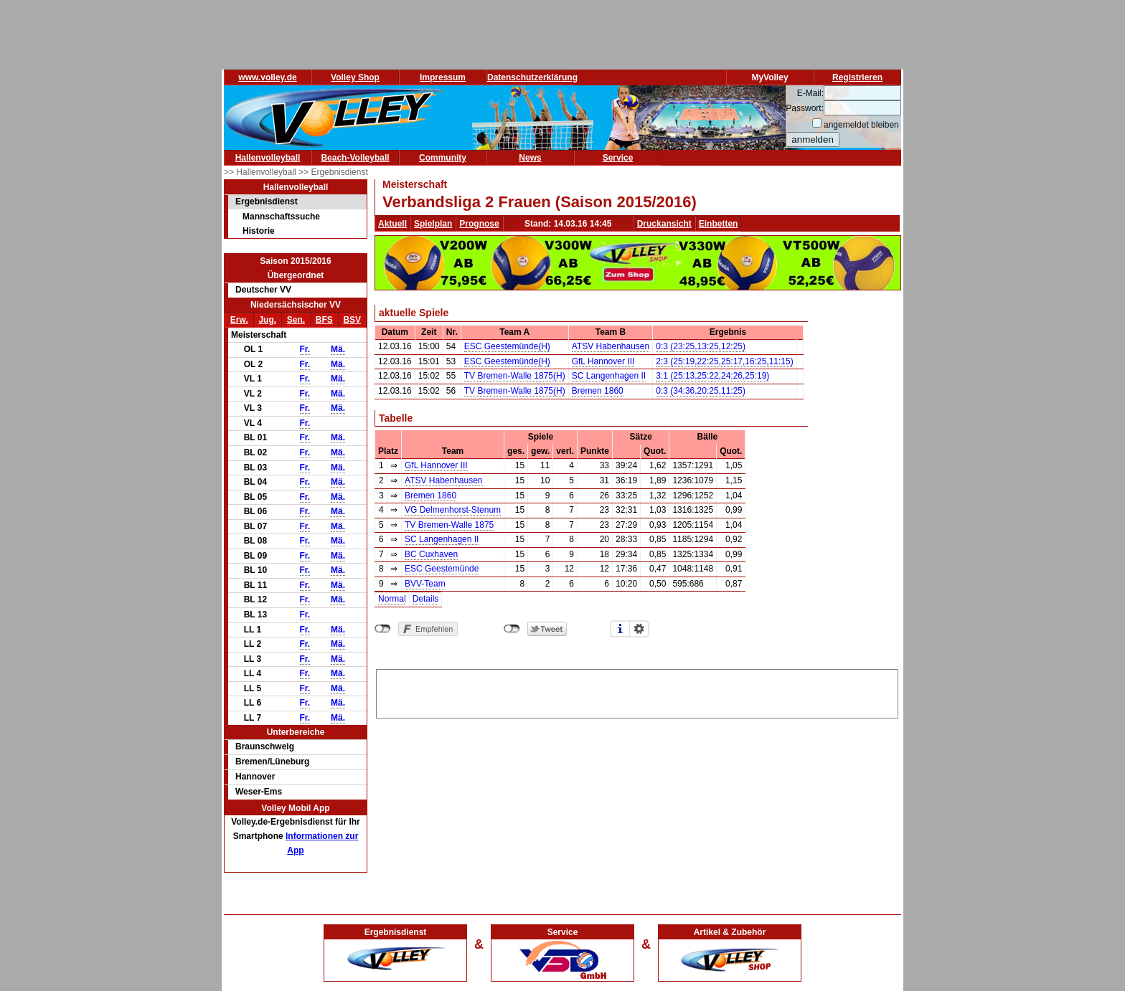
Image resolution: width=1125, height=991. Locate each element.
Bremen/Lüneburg (272, 762)
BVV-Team (425, 584)
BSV (352, 320)
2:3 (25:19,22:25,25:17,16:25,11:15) (725, 361)
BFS (324, 320)
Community (442, 158)
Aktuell (392, 224)
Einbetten (718, 224)
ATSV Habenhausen (611, 346)
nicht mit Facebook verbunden (383, 629)
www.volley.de (267, 77)
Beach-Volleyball (355, 158)
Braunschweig (264, 746)
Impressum (443, 77)
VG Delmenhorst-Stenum (453, 510)
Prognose (479, 224)
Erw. (239, 320)
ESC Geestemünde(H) (507, 346)
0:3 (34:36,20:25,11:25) (700, 391)
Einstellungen (639, 628)
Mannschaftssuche (281, 217)
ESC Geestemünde (442, 569)
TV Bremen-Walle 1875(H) (514, 376)
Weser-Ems (258, 792)
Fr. (305, 349)
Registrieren (857, 77)
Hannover (255, 777)
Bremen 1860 (597, 391)
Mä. (338, 349)
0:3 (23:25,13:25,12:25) (700, 346)
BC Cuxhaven (431, 554)
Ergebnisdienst (266, 201)
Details (426, 599)
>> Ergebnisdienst (333, 172)
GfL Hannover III (603, 361)
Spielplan (433, 224)
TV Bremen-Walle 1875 (449, 525)
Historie (259, 231)
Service (618, 158)
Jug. (267, 320)
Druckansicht (664, 224)
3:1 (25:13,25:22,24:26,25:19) (712, 376)
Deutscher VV (263, 290)
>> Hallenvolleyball (261, 172)
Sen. (296, 320)
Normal (392, 599)
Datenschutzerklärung (532, 77)
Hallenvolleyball (268, 158)
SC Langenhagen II (609, 376)
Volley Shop (355, 77)
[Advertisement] (637, 691)
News (530, 158)
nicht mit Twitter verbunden (512, 629)
